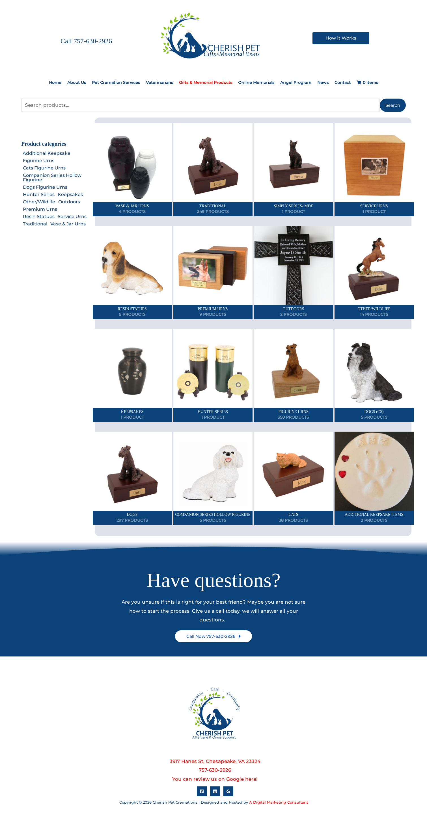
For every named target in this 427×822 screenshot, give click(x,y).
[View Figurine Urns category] (293, 375)
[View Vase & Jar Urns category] (132, 169)
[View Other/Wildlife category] (374, 272)
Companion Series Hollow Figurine (52, 177)
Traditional (35, 224)
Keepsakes (70, 194)
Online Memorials (256, 82)
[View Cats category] (293, 478)
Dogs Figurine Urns (45, 187)
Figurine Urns (38, 160)
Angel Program (295, 82)
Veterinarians (159, 82)
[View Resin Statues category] (132, 272)
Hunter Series (39, 194)
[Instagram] (215, 791)
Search (392, 105)
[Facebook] (202, 791)
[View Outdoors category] (293, 272)
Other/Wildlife (39, 202)
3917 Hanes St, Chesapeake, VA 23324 (215, 761)
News (323, 82)
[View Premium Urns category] (213, 272)
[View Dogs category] (132, 478)
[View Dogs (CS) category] (374, 375)
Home (55, 82)
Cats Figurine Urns (44, 168)
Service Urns (72, 216)
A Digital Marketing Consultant (278, 802)
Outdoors (69, 202)
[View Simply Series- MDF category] (293, 169)
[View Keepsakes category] (132, 375)
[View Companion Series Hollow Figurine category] (213, 478)
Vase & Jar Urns (68, 224)
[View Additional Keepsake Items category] (374, 478)
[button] (213, 636)
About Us (76, 82)
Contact (343, 82)
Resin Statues (39, 216)
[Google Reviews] (228, 791)
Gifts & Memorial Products (205, 82)
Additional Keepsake (46, 153)
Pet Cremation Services (116, 82)
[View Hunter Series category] (213, 375)
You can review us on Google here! (215, 779)
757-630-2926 (215, 770)
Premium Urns (40, 209)
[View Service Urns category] (374, 169)
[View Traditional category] (213, 169)
